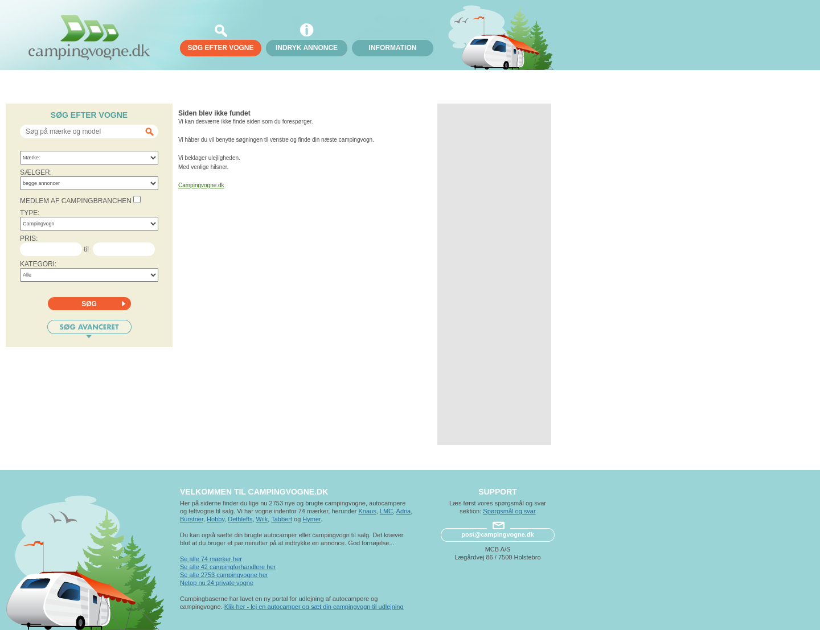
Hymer (311, 519)
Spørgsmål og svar (509, 511)
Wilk (262, 519)
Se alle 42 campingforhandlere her (228, 566)
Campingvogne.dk (201, 185)
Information (393, 48)
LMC (386, 511)
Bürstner (191, 519)
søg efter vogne (220, 48)
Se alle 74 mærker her (211, 558)
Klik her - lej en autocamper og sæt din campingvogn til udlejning (314, 606)
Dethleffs (240, 519)
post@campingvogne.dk (497, 534)
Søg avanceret (89, 329)
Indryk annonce (307, 48)
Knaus (367, 511)
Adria (403, 511)
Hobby (215, 519)
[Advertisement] (494, 274)
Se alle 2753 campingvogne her (224, 574)
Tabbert (281, 519)
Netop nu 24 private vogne (216, 582)
